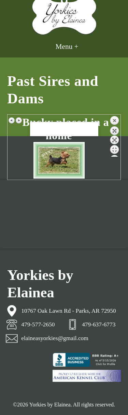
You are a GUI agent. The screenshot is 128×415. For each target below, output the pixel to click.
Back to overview (114, 136)
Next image (18, 120)
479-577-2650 (38, 324)
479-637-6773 (98, 324)
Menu (64, 46)
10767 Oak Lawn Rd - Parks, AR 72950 (68, 311)
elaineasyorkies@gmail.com (54, 338)
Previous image (12, 120)
